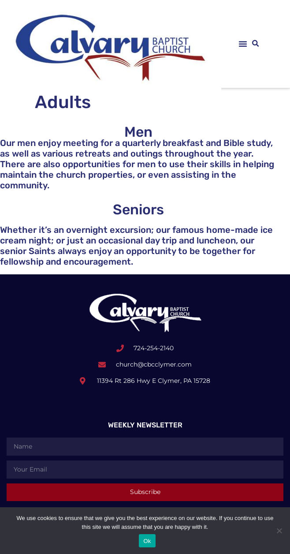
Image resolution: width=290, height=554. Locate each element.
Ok (147, 541)
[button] (242, 43)
